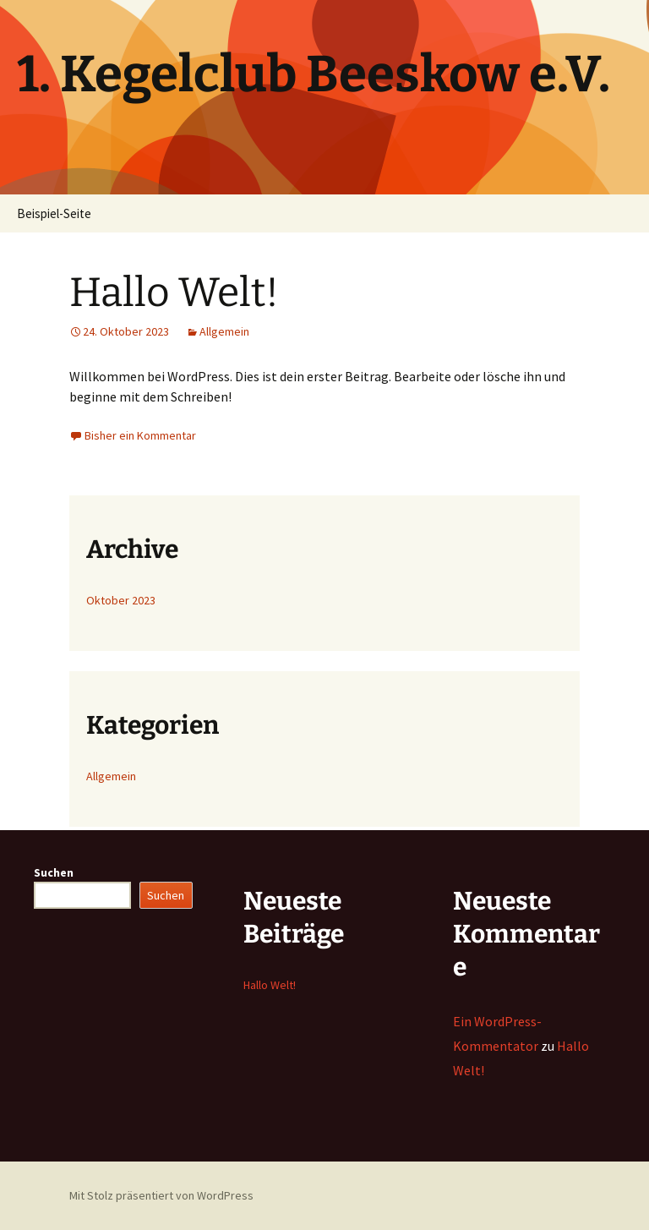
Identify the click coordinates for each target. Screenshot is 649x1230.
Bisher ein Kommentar (140, 435)
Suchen (54, 872)
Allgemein (224, 331)
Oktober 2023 (120, 600)
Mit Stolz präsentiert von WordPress (161, 1195)
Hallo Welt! (174, 292)
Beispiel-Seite (54, 213)
